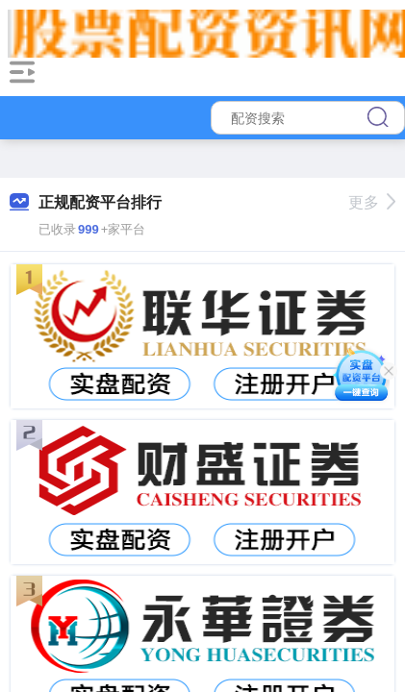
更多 (371, 202)
